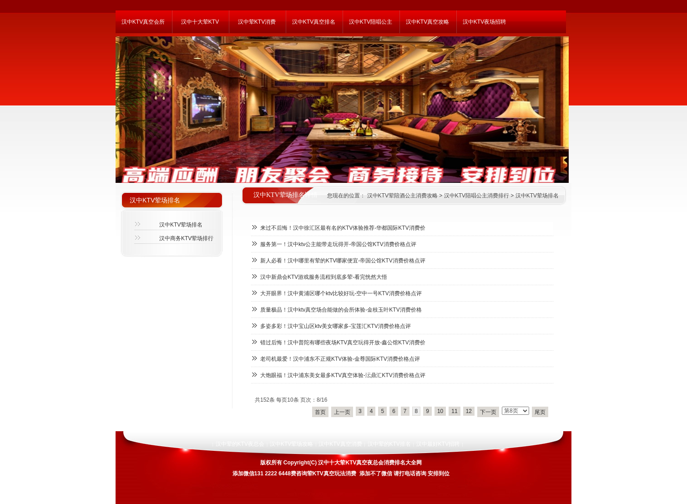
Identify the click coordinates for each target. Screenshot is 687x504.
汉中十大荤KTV (200, 22)
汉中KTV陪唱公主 (370, 22)
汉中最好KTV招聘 (438, 444)
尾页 (540, 412)
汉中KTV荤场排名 (537, 195)
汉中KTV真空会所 (143, 22)
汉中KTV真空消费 (340, 444)
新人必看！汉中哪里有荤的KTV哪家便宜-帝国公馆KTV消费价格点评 (342, 260)
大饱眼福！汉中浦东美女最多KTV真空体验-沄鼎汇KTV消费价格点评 (342, 375)
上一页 (342, 412)
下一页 (488, 412)
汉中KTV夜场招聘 (484, 22)
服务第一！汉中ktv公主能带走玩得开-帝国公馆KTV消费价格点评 (338, 244)
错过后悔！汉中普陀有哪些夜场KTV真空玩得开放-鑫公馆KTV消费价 (342, 342)
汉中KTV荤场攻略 (291, 444)
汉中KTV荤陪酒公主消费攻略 (401, 195)
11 (454, 411)
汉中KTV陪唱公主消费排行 (476, 195)
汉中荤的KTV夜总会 (240, 444)
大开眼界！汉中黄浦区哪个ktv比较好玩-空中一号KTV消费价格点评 (341, 293)
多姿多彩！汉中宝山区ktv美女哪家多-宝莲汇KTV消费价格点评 (335, 326)
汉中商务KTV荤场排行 (186, 238)
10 (440, 411)
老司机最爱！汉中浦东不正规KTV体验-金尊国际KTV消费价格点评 (340, 359)
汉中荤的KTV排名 (389, 444)
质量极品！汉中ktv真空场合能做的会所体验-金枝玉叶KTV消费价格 (341, 310)
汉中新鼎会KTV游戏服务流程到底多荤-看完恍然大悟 (323, 277)
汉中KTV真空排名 (313, 22)
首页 (320, 412)
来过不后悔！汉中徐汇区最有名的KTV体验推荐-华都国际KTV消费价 (342, 228)
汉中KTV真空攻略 (427, 22)
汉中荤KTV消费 (257, 22)
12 (469, 411)
